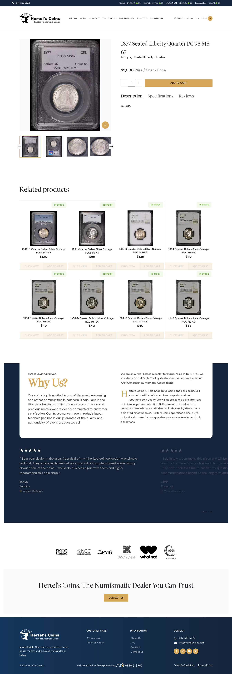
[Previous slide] (19, 146)
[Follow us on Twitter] (195, 650)
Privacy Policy (206, 664)
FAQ (133, 641)
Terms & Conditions (186, 664)
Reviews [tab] (186, 96)
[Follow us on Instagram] (183, 650)
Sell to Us (142, 18)
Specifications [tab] (160, 96)
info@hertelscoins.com (192, 641)
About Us (136, 637)
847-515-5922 (23, 3)
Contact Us (157, 18)
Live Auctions (126, 18)
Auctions (135, 646)
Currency (95, 18)
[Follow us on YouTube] (189, 650)
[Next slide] (111, 146)
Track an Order (95, 641)
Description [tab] (131, 96)
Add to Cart (178, 82)
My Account (94, 637)
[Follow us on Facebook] (176, 650)
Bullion (73, 18)
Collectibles (109, 18)
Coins (83, 18)
